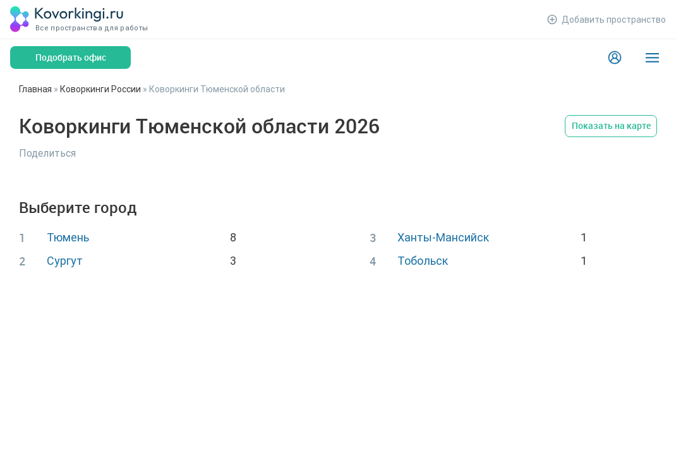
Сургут (65, 260)
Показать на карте (611, 125)
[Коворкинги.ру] (67, 19)
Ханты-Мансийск (443, 237)
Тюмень (68, 237)
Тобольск (422, 260)
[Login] (614, 57)
